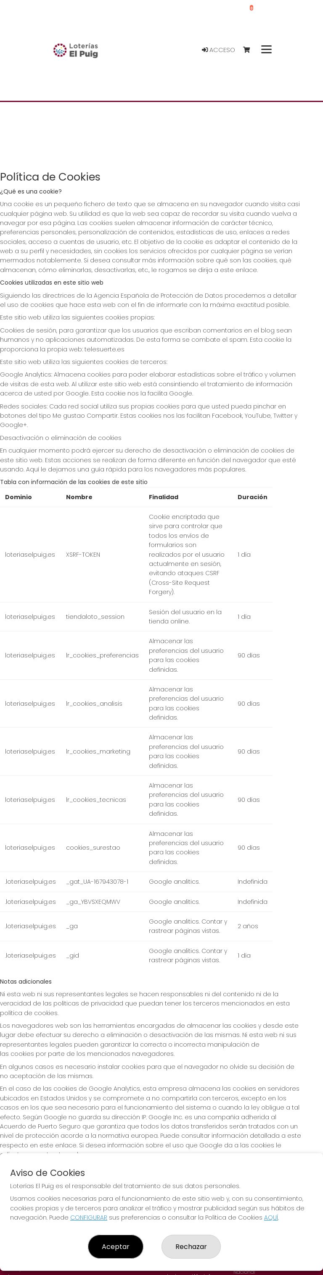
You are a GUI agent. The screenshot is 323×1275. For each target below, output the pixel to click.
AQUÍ (271, 1217)
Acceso (218, 50)
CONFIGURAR (88, 1217)
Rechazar (191, 1246)
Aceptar (116, 1246)
